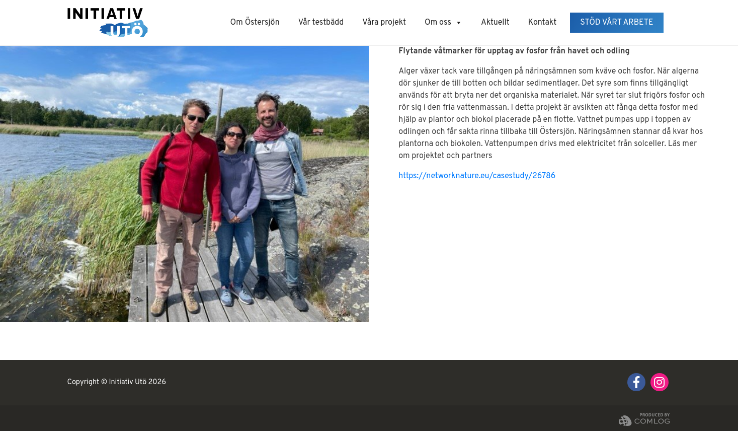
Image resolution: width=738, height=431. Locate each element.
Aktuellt (495, 23)
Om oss (443, 23)
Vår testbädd (321, 23)
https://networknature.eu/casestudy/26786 (476, 176)
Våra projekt (384, 23)
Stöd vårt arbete (616, 23)
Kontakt (542, 23)
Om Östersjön (255, 23)
